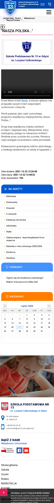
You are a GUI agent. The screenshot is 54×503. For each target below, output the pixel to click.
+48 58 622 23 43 (49, 4)
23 (34, 327)
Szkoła (5, 469)
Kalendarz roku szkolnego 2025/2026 (24, 246)
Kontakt (5, 488)
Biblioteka (11, 196)
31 (42, 331)
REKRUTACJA (9, 483)
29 (27, 331)
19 (5, 327)
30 (34, 331)
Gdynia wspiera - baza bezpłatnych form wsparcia (25, 239)
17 (42, 323)
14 (20, 323)
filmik (24, 100)
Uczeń (4, 474)
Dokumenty (11, 202)
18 (49, 323)
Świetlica (10, 258)
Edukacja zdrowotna (16, 220)
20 (12, 327)
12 (5, 323)
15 (27, 323)
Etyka (9, 231)
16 (34, 323)
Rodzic (5, 478)
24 (42, 327)
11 (49, 319)
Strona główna (9, 465)
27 (12, 331)
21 (20, 327)
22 (27, 327)
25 (49, 327)
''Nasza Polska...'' (17, 31)
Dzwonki (10, 208)
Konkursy (10, 252)
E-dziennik (11, 214)
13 (12, 323)
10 (42, 319)
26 (5, 331)
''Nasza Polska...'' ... (13, 20)
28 (20, 331)
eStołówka (11, 226)
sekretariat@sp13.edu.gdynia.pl (42, 4)
